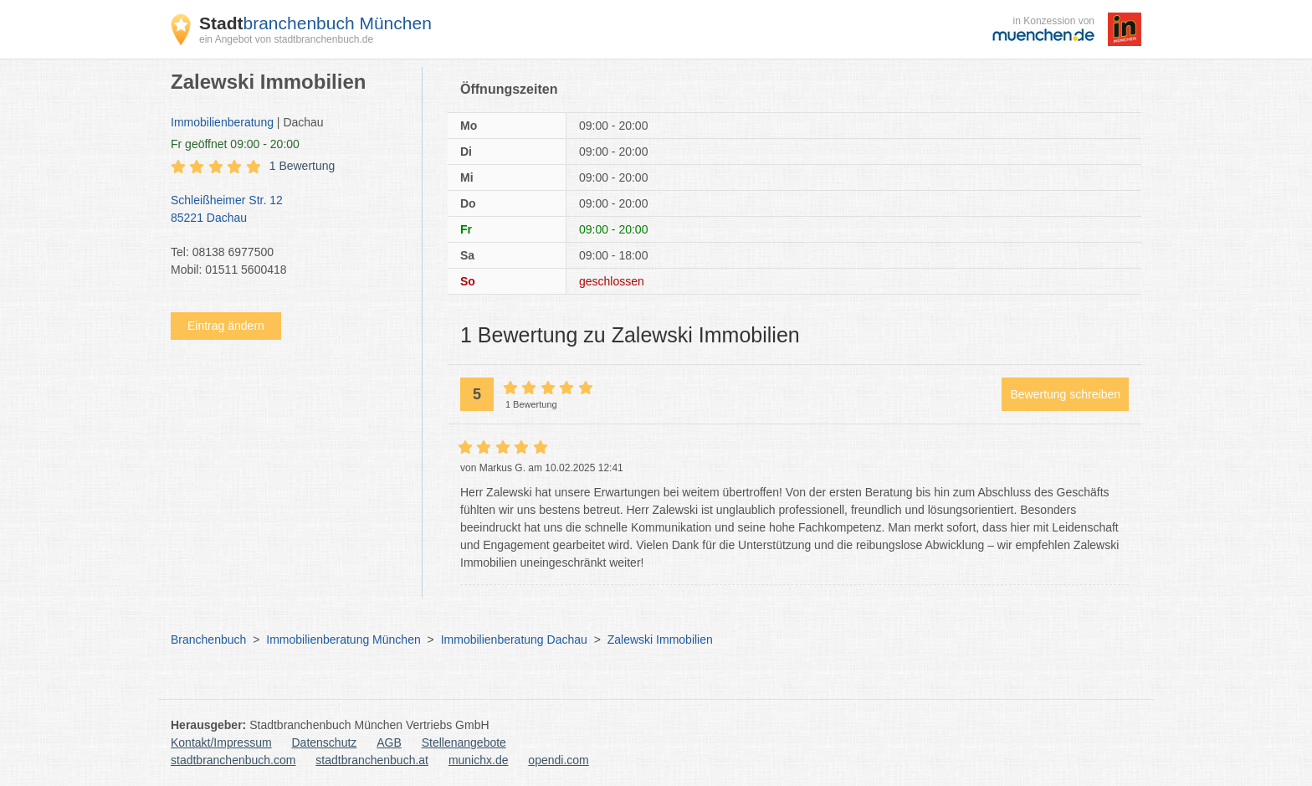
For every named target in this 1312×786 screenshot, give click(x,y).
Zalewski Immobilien (660, 639)
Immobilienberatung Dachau (514, 639)
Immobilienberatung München (343, 639)
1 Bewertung (302, 165)
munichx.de (478, 760)
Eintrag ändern (225, 325)
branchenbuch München (315, 23)
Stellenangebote (464, 742)
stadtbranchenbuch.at (371, 760)
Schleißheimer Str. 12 (288, 210)
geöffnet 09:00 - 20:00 (235, 144)
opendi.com (558, 760)
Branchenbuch (208, 639)
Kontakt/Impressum (221, 742)
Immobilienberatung (222, 122)
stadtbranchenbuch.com (233, 760)
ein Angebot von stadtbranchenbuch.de (286, 39)
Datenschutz (324, 742)
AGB (389, 742)
